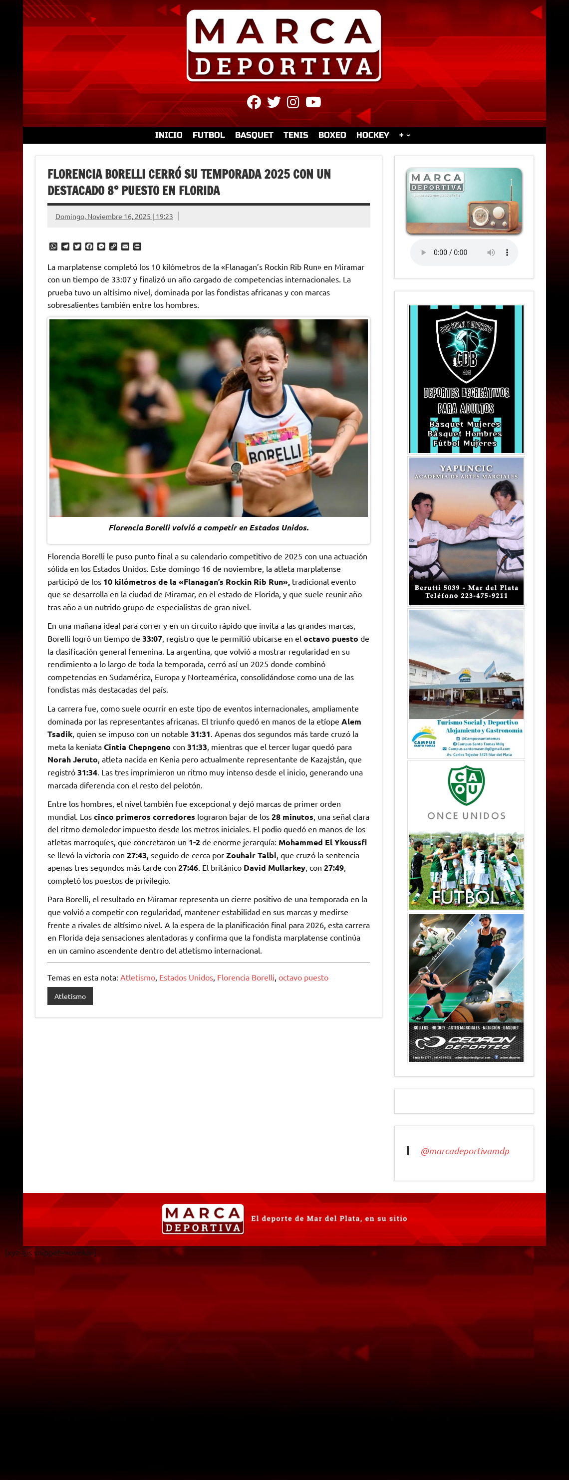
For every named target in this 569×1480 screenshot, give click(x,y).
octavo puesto (303, 977)
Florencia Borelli (246, 977)
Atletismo (137, 977)
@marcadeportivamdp (464, 1150)
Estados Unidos (186, 977)
